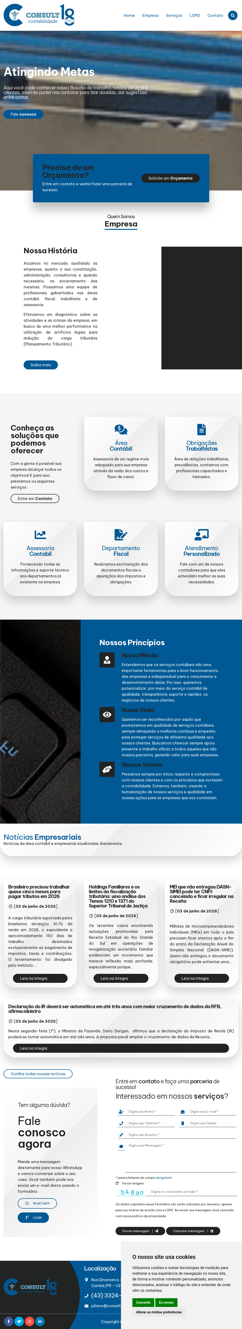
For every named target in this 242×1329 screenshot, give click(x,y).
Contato (215, 15)
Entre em (35, 498)
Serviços (174, 15)
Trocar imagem (130, 1183)
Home (129, 15)
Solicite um (170, 178)
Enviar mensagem (140, 1231)
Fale (23, 114)
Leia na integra (33, 978)
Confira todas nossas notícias (38, 1073)
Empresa (151, 15)
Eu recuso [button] (166, 1302)
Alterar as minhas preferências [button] (159, 1312)
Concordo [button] (143, 1302)
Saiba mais (41, 365)
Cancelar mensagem (193, 1231)
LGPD (195, 15)
